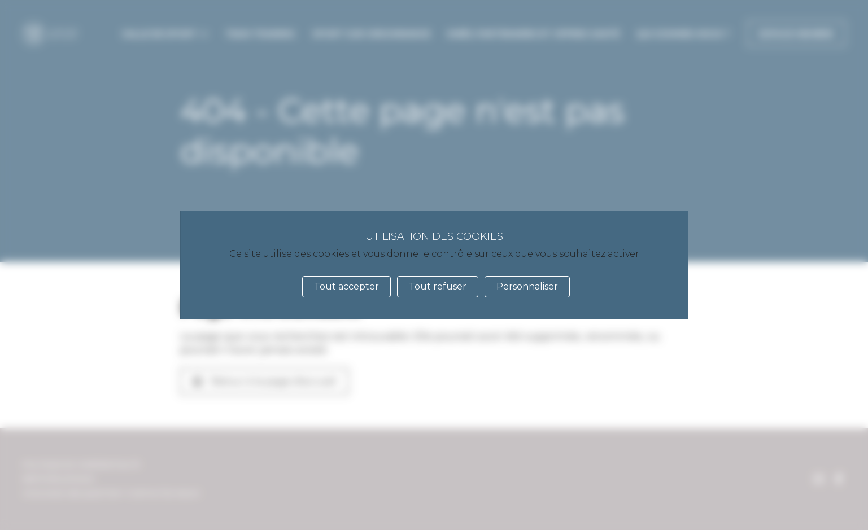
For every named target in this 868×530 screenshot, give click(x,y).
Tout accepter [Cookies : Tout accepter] (346, 286)
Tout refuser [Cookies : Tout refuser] (437, 286)
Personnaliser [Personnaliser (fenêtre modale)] (527, 286)
